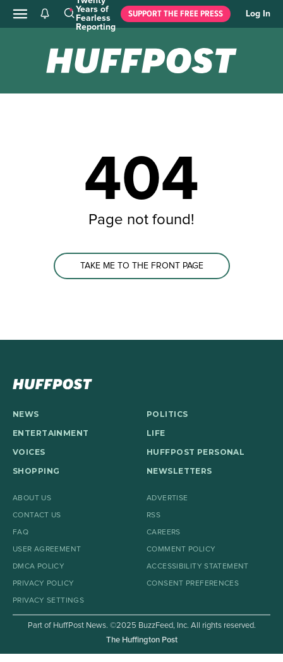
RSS (153, 515)
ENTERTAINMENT (51, 433)
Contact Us (37, 515)
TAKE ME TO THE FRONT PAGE (141, 266)
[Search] (69, 14)
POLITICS (167, 414)
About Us (32, 498)
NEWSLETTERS (179, 471)
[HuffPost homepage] (52, 384)
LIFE (156, 433)
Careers (164, 532)
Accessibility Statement (198, 566)
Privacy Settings (48, 601)
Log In (258, 13)
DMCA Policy (38, 566)
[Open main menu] (20, 13)
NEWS (26, 414)
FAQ (20, 532)
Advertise (167, 498)
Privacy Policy (43, 583)
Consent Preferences (193, 583)
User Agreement (47, 549)
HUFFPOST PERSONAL (195, 452)
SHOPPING (36, 471)
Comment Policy (181, 549)
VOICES (29, 452)
